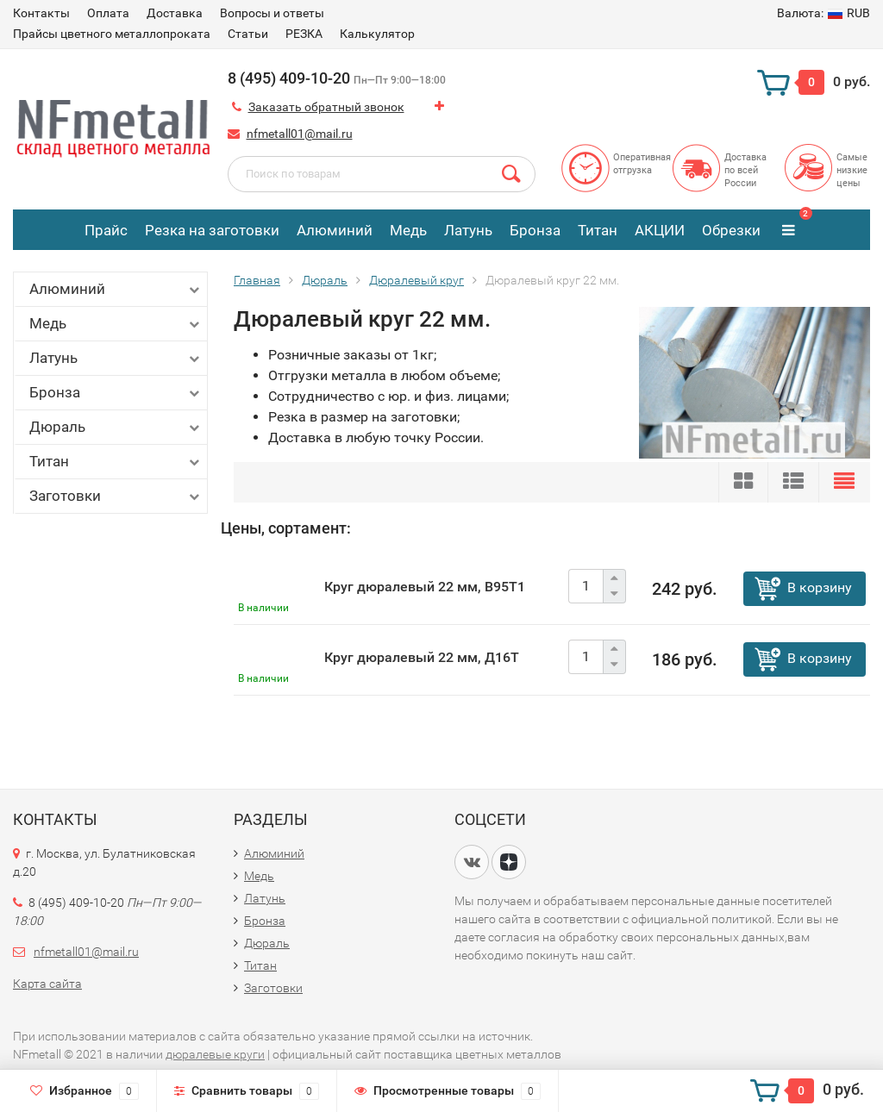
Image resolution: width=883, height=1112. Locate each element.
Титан (597, 230)
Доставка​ (175, 13)
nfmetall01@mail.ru (300, 134)
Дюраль (116, 427)
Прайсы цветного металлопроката (111, 34)
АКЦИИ (660, 230)
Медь (408, 230)
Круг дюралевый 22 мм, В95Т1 (424, 586)
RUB (823, 13)
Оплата (108, 13)
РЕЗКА (304, 34)
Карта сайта (47, 983)
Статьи (248, 34)
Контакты (41, 13)
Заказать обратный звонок (326, 107)
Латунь (468, 230)
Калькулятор (377, 34)
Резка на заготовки (212, 230)
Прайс (106, 230)
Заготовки (116, 496)
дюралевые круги (215, 1054)
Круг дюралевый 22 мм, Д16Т (421, 657)
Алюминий (335, 230)
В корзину (819, 587)
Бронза (535, 230)
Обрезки (731, 230)
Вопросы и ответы (272, 13)
